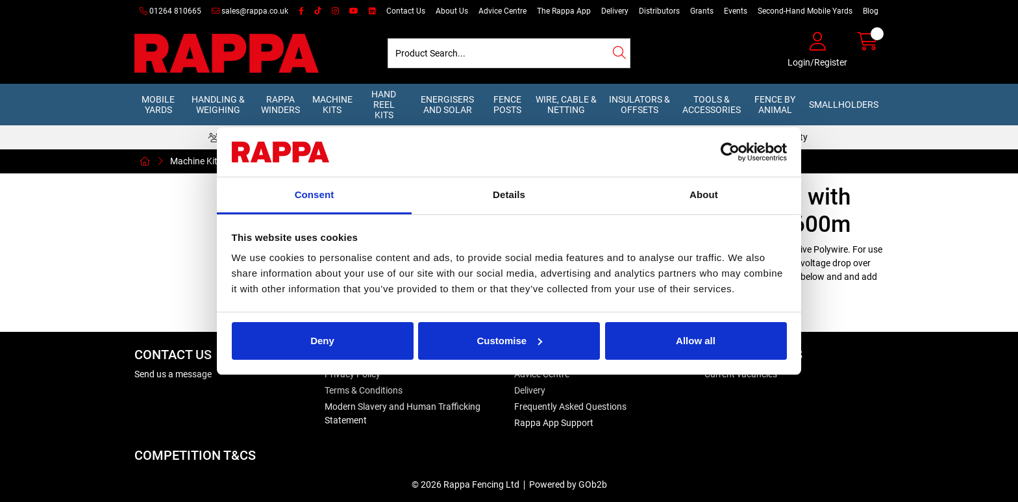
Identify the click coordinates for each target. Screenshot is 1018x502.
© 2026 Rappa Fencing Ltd (465, 484)
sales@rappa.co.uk (250, 11)
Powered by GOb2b (568, 484)
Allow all (695, 340)
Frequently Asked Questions (570, 406)
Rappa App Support (553, 423)
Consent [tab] (314, 194)
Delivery (614, 11)
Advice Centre (502, 11)
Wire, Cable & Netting (566, 104)
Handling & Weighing (218, 104)
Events (735, 11)
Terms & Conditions (364, 390)
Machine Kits (332, 104)
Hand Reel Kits (383, 104)
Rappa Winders (280, 104)
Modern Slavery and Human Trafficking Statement (402, 413)
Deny (322, 340)
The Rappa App (564, 11)
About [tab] (703, 194)
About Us (452, 11)
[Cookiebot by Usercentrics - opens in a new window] (730, 152)
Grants (702, 11)
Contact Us (405, 11)
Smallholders (843, 104)
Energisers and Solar (447, 104)
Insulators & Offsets (639, 104)
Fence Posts (507, 104)
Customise (509, 340)
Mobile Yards (158, 104)
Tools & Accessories (711, 104)
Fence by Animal (774, 104)
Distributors (659, 11)
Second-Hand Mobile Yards (805, 11)
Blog (870, 11)
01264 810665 (170, 11)
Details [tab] (509, 194)
